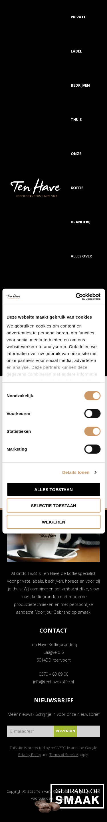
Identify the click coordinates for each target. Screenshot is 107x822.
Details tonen (75, 472)
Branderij (80, 221)
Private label (78, 34)
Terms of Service (63, 754)
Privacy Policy (29, 754)
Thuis (76, 119)
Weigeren (53, 521)
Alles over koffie (81, 273)
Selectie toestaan (53, 505)
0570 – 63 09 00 (53, 674)
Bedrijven (80, 85)
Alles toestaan (53, 489)
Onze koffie (77, 170)
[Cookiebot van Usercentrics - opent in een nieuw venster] (76, 297)
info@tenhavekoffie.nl (53, 682)
